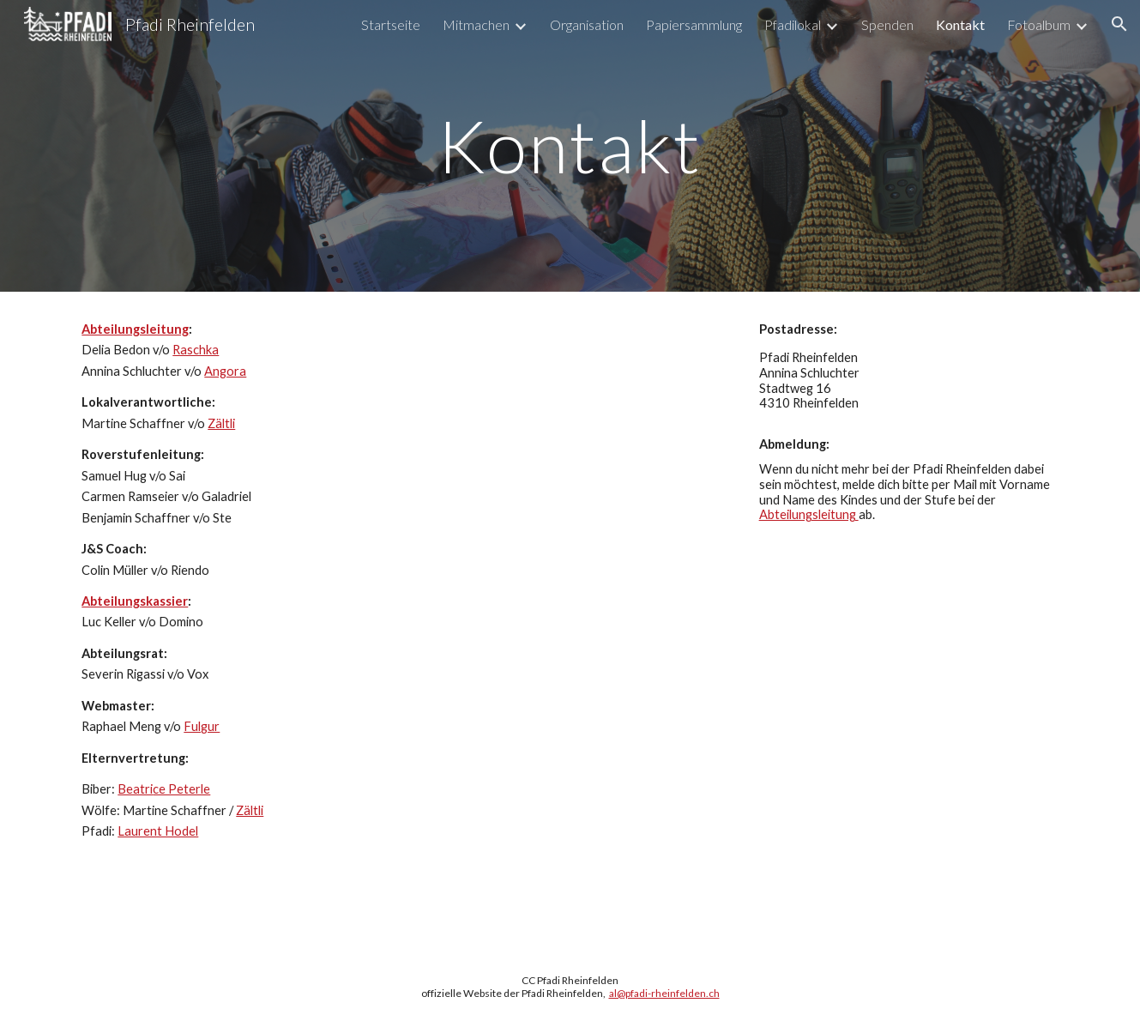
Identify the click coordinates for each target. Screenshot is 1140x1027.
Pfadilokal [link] (792, 24)
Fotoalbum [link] (1039, 24)
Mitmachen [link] (476, 24)
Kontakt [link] (960, 24)
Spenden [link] (887, 24)
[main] (570, 145)
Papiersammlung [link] (694, 24)
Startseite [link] (390, 24)
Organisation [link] (587, 24)
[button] (1119, 24)
